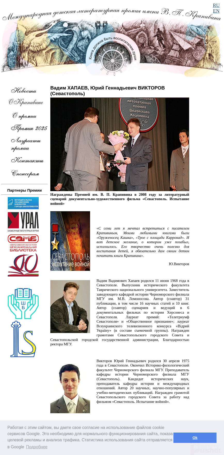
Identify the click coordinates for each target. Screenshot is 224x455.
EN (216, 11)
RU (216, 5)
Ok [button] (195, 438)
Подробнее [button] (36, 447)
